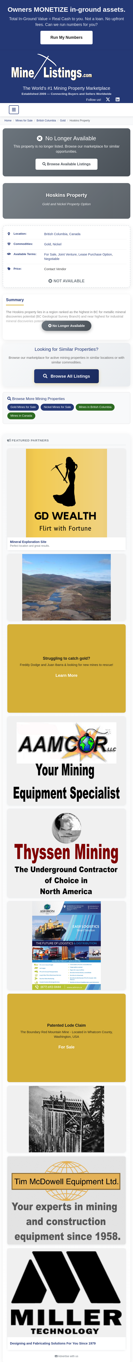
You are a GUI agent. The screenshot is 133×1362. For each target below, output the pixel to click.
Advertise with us (66, 1356)
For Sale (50, 254)
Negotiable (52, 259)
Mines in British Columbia (95, 407)
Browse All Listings (66, 376)
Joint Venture (67, 254)
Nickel (57, 244)
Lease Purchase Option (95, 254)
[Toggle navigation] (14, 109)
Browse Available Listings (66, 164)
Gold (63, 120)
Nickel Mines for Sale (57, 407)
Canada (74, 234)
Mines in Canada (21, 415)
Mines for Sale (24, 120)
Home (8, 120)
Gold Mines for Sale (23, 407)
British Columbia (46, 120)
